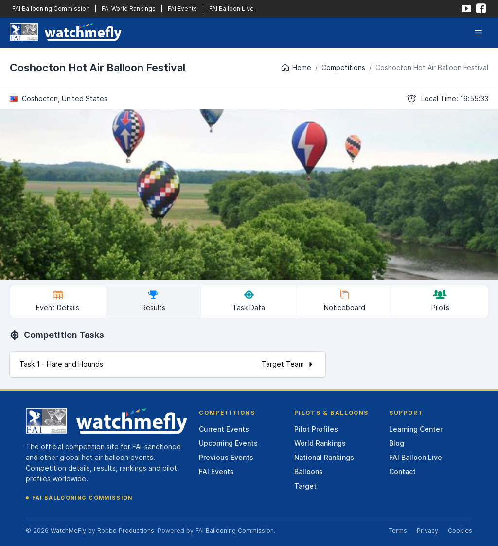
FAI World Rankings (129, 8)
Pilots (440, 301)
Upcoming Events (228, 443)
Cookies (460, 530)
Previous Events (226, 457)
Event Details (57, 301)
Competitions (343, 67)
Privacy (427, 530)
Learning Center (416, 429)
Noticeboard (344, 301)
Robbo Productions (125, 530)
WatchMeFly (68, 530)
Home (295, 67)
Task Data (248, 301)
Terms (398, 530)
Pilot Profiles (316, 429)
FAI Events (182, 8)
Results (153, 301)
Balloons (308, 471)
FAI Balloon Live (231, 8)
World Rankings (320, 443)
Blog (396, 443)
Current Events (224, 429)
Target (305, 486)
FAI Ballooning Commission (50, 8)
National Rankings (324, 457)
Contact (402, 471)
